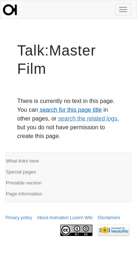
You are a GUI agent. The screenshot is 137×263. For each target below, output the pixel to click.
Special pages (21, 172)
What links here (22, 161)
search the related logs (87, 118)
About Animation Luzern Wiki (65, 217)
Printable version (24, 183)
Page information (24, 194)
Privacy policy (18, 217)
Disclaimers (109, 217)
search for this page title (71, 110)
